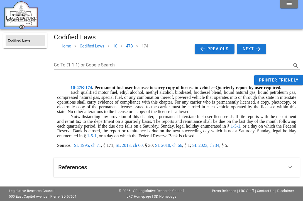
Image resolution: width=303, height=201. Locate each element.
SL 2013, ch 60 (129, 145)
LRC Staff (246, 191)
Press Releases (224, 191)
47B (129, 46)
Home (65, 46)
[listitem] (25, 40)
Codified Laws (92, 46)
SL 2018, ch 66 (168, 145)
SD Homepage (165, 196)
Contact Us (265, 191)
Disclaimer (285, 191)
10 (115, 46)
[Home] (21, 27)
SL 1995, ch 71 (87, 145)
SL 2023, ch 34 (205, 145)
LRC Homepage (138, 196)
